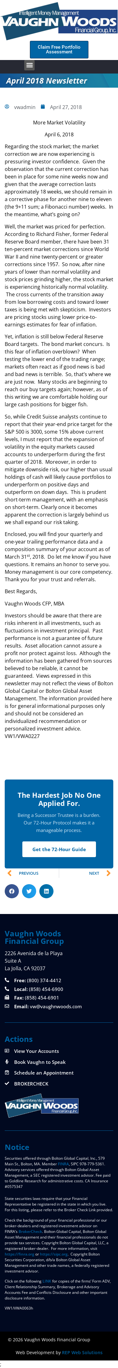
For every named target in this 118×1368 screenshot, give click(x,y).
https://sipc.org (54, 1254)
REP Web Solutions (82, 1352)
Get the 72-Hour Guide (59, 849)
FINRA (63, 1164)
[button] (29, 65)
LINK (46, 1281)
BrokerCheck (30, 1231)
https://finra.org (19, 1254)
